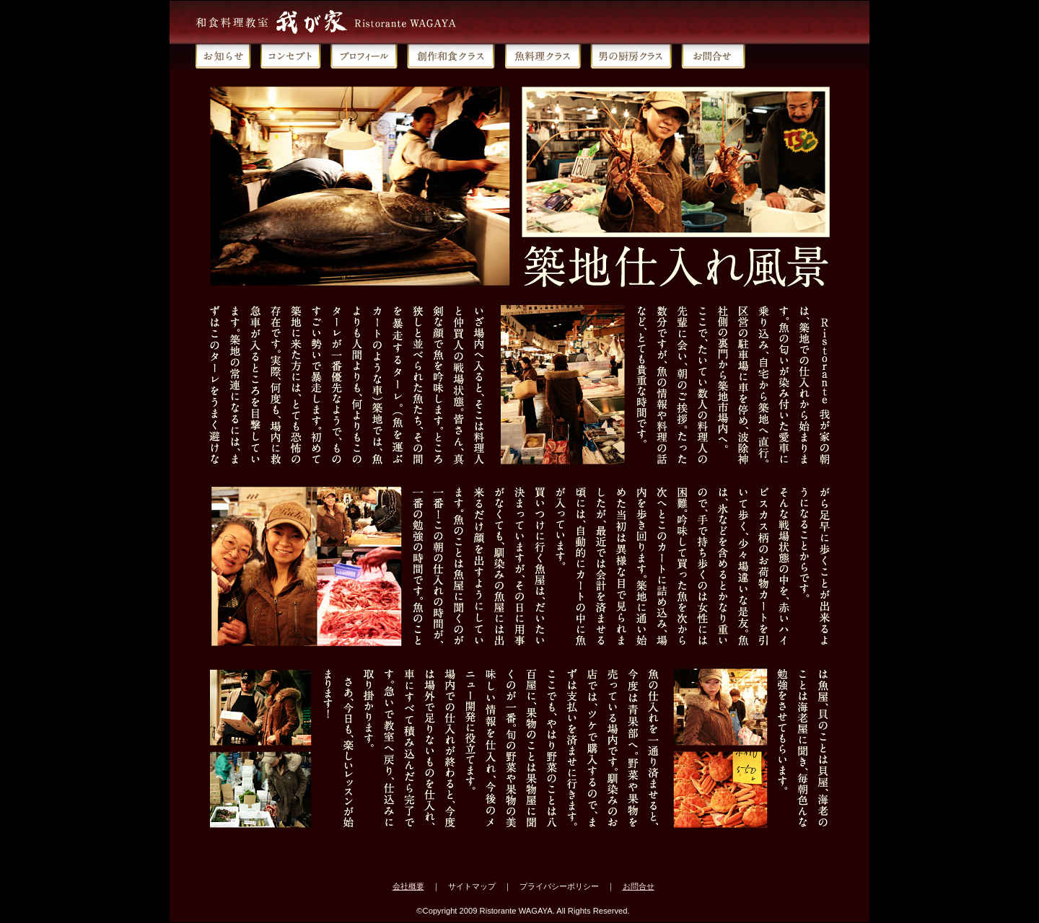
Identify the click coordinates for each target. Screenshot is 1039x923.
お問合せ (638, 886)
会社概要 (408, 886)
